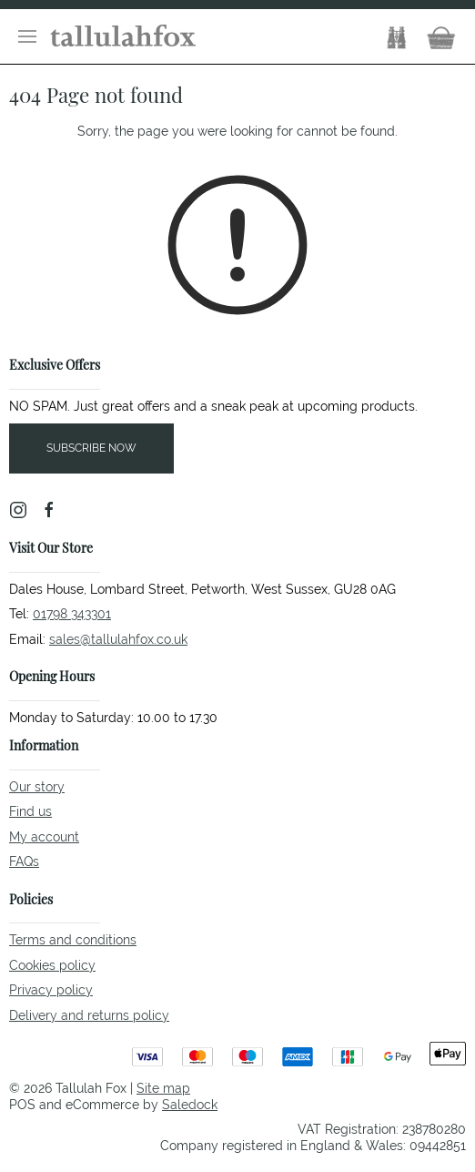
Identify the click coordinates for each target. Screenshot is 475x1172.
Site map (163, 1088)
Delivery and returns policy (89, 1015)
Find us (30, 811)
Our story (37, 787)
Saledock (189, 1104)
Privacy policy (51, 990)
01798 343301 (72, 613)
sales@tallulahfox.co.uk (118, 639)
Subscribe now (91, 448)
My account (44, 837)
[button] (27, 36)
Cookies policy (52, 965)
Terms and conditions (72, 940)
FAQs (24, 861)
